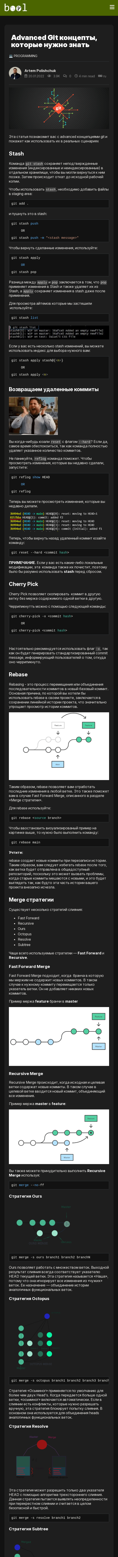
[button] (59, 340)
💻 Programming (23, 56)
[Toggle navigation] (112, 7)
